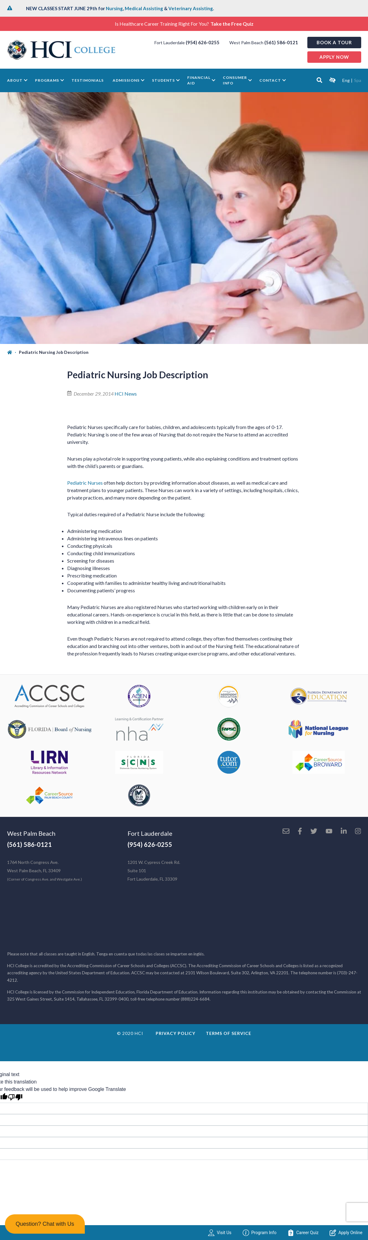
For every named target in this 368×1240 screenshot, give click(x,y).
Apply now (334, 57)
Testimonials (87, 80)
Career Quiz (303, 1232)
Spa (357, 80)
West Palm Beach (31, 833)
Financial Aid (198, 80)
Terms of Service (228, 1033)
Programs (47, 80)
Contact (270, 80)
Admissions (126, 80)
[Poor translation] (15, 1097)
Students (163, 80)
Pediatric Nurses (85, 483)
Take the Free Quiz (231, 24)
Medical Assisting (144, 8)
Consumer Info (235, 80)
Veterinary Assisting (190, 8)
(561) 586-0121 (281, 42)
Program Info (260, 1232)
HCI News (126, 394)
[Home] (13, 352)
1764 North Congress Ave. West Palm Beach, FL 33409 (44, 871)
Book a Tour (334, 42)
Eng (346, 80)
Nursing (114, 8)
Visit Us (219, 1232)
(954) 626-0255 (202, 42)
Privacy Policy (175, 1033)
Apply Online (346, 1232)
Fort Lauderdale (150, 833)
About (15, 80)
